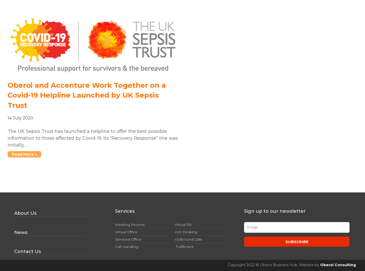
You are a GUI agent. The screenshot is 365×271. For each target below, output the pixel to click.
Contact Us (27, 251)
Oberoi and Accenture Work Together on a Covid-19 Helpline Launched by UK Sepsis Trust (87, 95)
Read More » (22, 154)
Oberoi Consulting (338, 265)
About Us (25, 213)
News (20, 232)
